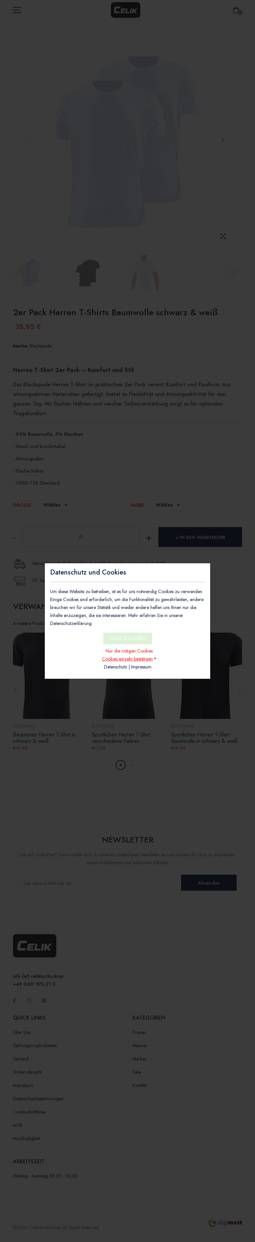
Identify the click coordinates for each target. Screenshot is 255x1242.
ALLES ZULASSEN (127, 638)
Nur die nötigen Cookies (129, 651)
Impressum (141, 666)
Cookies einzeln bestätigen (127, 659)
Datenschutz (115, 666)
